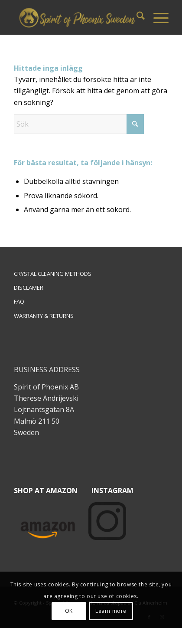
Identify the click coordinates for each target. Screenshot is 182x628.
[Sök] (136, 17)
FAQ (19, 301)
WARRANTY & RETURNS (44, 316)
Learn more (111, 611)
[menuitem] (136, 17)
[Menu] (157, 17)
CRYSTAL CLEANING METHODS (52, 274)
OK (69, 611)
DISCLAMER (28, 287)
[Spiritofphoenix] (76, 17)
